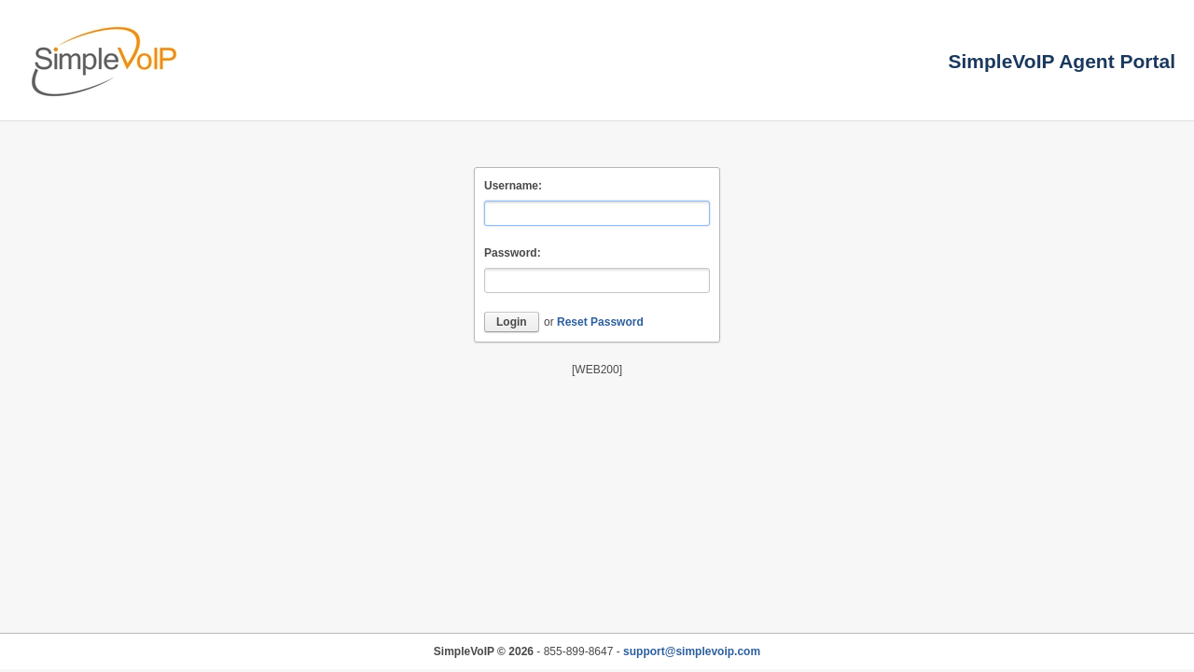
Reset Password (600, 322)
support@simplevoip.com (691, 651)
